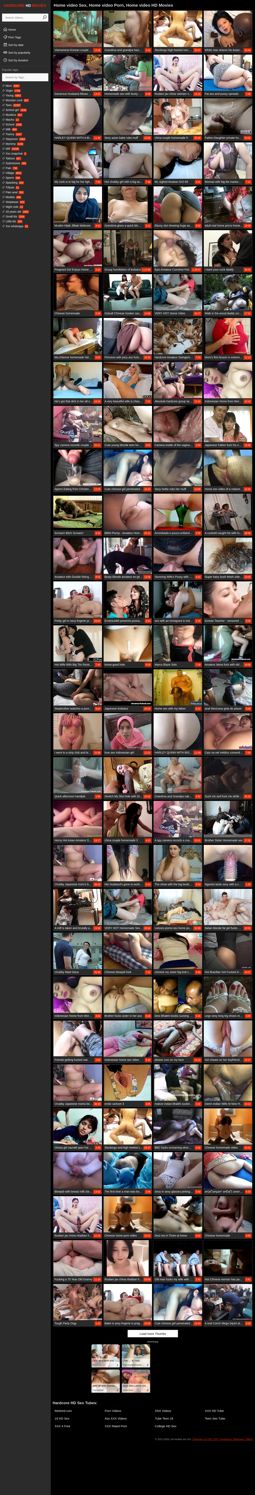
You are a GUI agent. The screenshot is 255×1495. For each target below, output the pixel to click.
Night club (12, 206)
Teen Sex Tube (215, 1418)
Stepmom (14, 139)
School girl (14, 110)
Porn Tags (12, 37)
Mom (11, 85)
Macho (10, 119)
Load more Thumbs (153, 1333)
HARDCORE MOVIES (25, 6)
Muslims (12, 114)
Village (12, 173)
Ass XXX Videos (116, 1418)
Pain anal (13, 192)
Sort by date (13, 45)
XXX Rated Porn (116, 1426)
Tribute (10, 187)
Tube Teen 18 (164, 1418)
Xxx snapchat (14, 153)
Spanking (13, 182)
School (12, 124)
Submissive (14, 163)
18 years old (15, 211)
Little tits (12, 221)
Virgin (11, 90)
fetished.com (63, 1410)
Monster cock (15, 100)
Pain (10, 168)
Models (11, 197)
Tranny (12, 134)
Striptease (13, 202)
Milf (10, 148)
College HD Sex (165, 1426)
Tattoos (11, 158)
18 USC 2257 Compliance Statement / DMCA (228, 1439)
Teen (11, 105)
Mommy (12, 143)
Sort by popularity (16, 52)
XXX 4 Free (62, 1426)
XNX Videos (163, 1410)
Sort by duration (15, 60)
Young (11, 95)
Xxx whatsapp (15, 226)
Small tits (13, 216)
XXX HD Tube (214, 1410)
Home (9, 29)
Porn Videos (113, 1410)
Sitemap (197, 1439)
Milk (9, 129)
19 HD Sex (62, 1418)
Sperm (11, 177)
